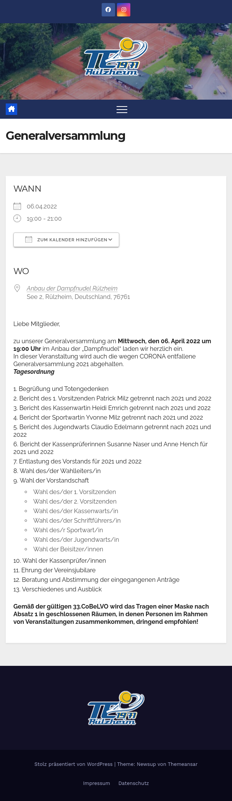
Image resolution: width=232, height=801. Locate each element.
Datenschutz (133, 783)
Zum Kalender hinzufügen (66, 239)
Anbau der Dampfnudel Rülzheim (72, 288)
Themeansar (183, 764)
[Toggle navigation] (122, 109)
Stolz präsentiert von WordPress (74, 764)
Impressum (96, 783)
